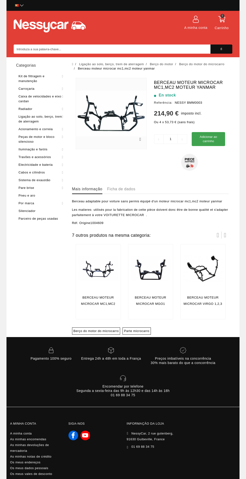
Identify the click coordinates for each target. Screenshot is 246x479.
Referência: (163, 102)
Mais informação (87, 189)
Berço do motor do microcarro (96, 331)
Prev (217, 235)
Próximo (225, 235)
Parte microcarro (136, 331)
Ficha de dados (121, 189)
